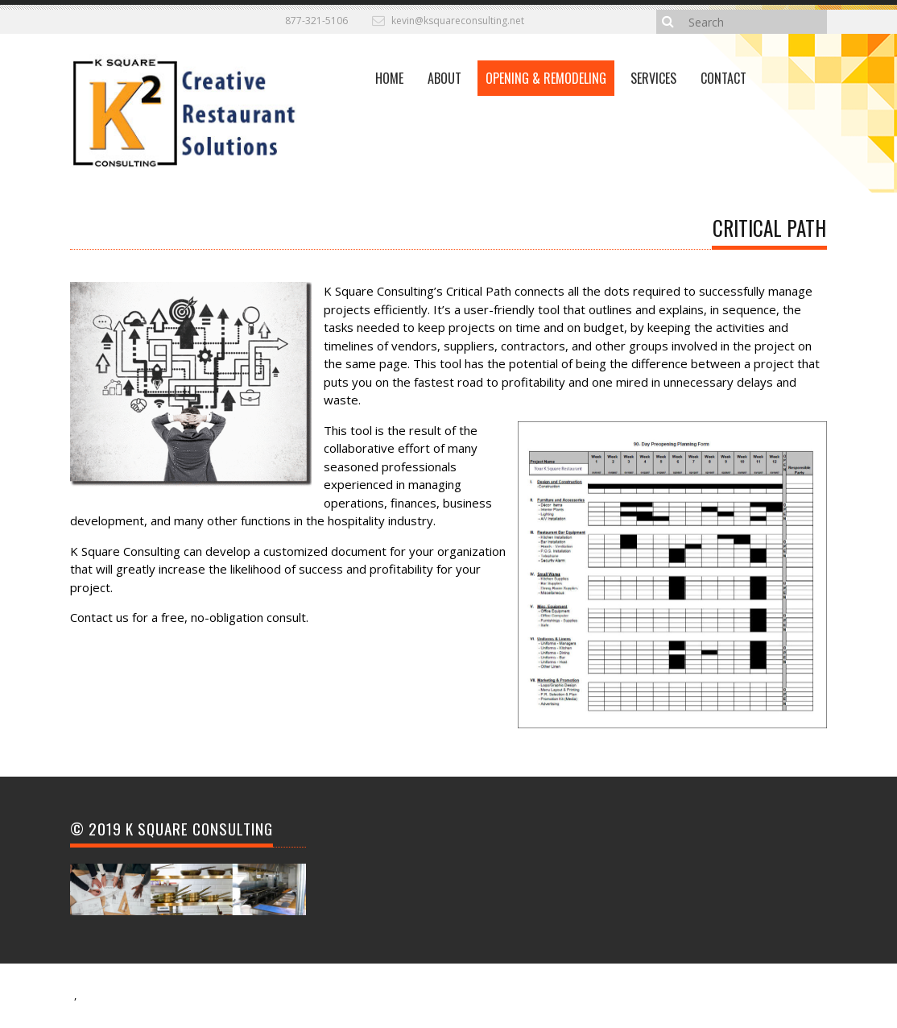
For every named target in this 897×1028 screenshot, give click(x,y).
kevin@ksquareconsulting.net (457, 20)
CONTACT (723, 78)
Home (389, 78)
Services (653, 78)
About (444, 78)
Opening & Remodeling (546, 78)
